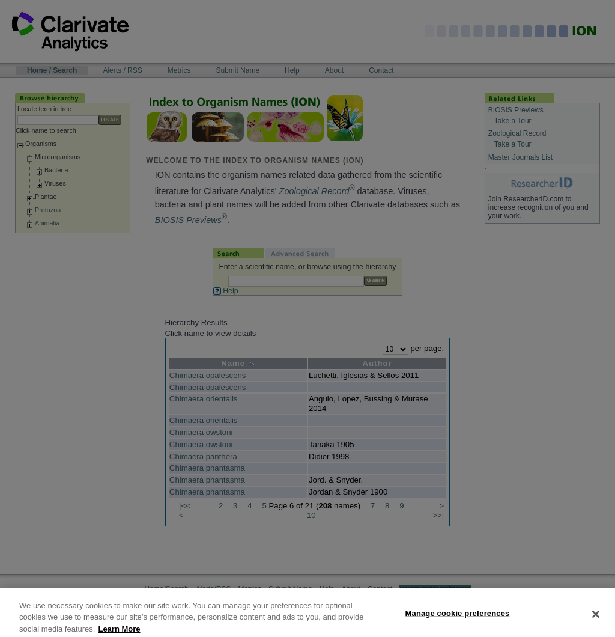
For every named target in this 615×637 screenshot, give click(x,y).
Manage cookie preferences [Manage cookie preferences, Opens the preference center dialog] (457, 618)
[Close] (596, 619)
